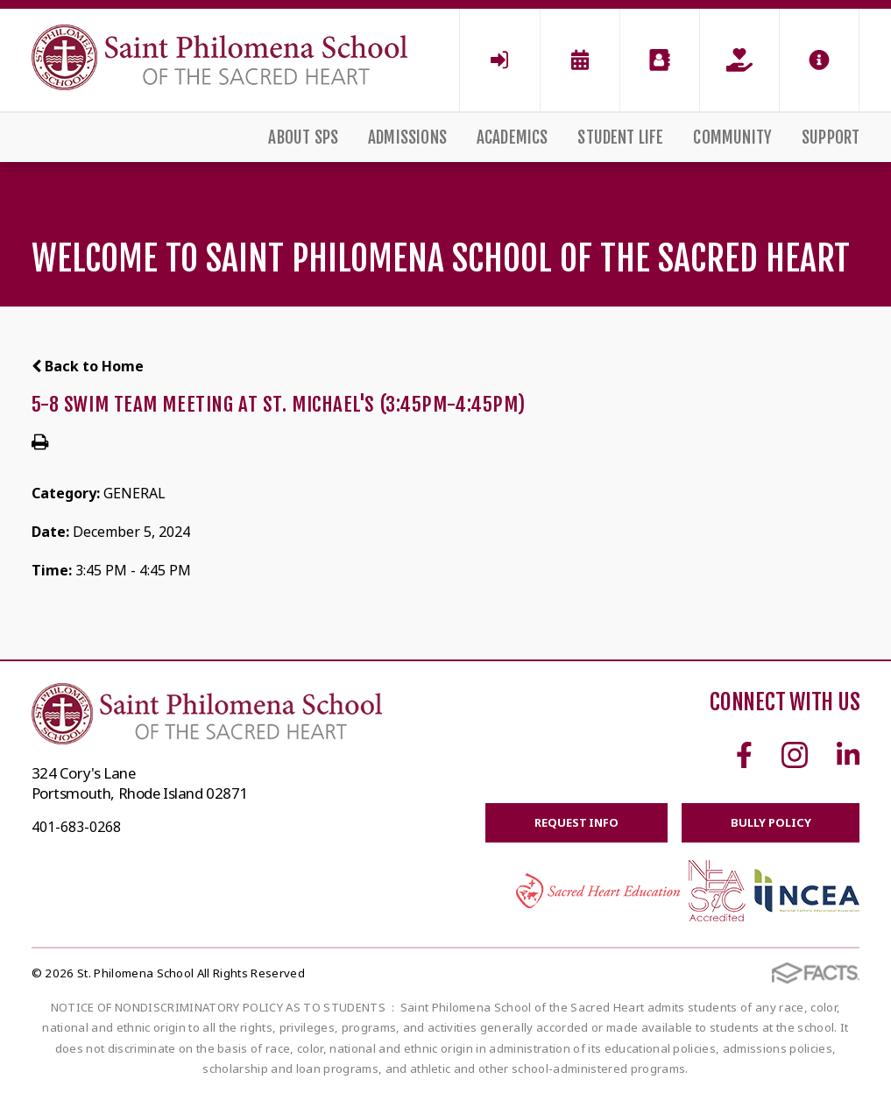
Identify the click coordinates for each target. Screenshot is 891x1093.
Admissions (407, 137)
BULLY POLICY (770, 822)
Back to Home (88, 366)
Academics (512, 137)
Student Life (620, 137)
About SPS (303, 137)
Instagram (795, 755)
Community (732, 137)
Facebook (744, 755)
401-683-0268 (76, 826)
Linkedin (848, 755)
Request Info (576, 822)
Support (830, 137)
